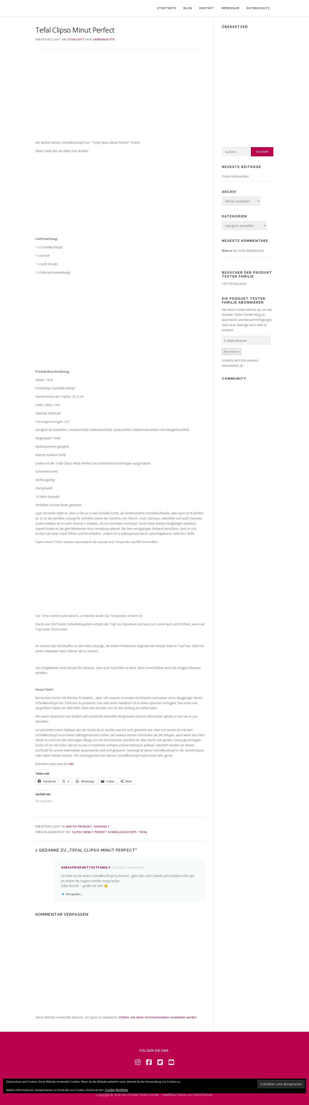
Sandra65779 (104, 39)
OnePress (169, 1095)
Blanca (227, 251)
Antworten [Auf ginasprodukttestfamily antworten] (136, 867)
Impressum (230, 8)
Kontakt (206, 8)
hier (71, 764)
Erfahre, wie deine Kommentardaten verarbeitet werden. (158, 1017)
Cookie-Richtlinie (116, 1090)
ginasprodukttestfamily (86, 867)
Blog (187, 8)
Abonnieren (231, 352)
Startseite (166, 8)
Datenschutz (258, 8)
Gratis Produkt (79, 826)
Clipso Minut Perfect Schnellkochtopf (104, 832)
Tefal (143, 832)
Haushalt (102, 826)
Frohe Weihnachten (235, 176)
